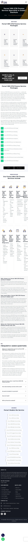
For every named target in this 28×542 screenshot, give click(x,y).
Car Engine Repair (5, 489)
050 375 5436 (6, 508)
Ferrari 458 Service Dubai (14, 418)
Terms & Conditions (20, 498)
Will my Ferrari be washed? (8, 400)
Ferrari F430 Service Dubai (14, 448)
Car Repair (4, 487)
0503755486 (16, 508)
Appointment (18, 496)
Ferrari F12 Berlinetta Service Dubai (14, 445)
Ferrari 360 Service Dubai (14, 415)
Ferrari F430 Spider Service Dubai (14, 451)
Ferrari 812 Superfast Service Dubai (14, 436)
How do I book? (5, 395)
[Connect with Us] (2, 514)
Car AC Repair (4, 496)
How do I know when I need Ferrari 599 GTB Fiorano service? (12, 381)
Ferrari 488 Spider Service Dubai (14, 427)
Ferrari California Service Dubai (14, 439)
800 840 (11, 508)
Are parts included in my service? (10, 391)
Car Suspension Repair (6, 491)
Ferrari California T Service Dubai (14, 442)
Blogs (17, 491)
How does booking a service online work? (12, 386)
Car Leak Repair (5, 498)
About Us (17, 487)
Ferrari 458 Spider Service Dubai (14, 421)
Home (5, 15)
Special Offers (18, 489)
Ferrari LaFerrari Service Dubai (14, 463)
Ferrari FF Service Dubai (14, 454)
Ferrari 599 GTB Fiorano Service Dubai (14, 430)
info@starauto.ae (7, 505)
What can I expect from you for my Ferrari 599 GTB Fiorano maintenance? (13, 349)
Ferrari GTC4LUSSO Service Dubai (14, 457)
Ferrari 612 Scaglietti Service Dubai (14, 433)
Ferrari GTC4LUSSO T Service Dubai (14, 460)
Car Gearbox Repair (6, 494)
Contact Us (18, 494)
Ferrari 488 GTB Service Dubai (14, 424)
